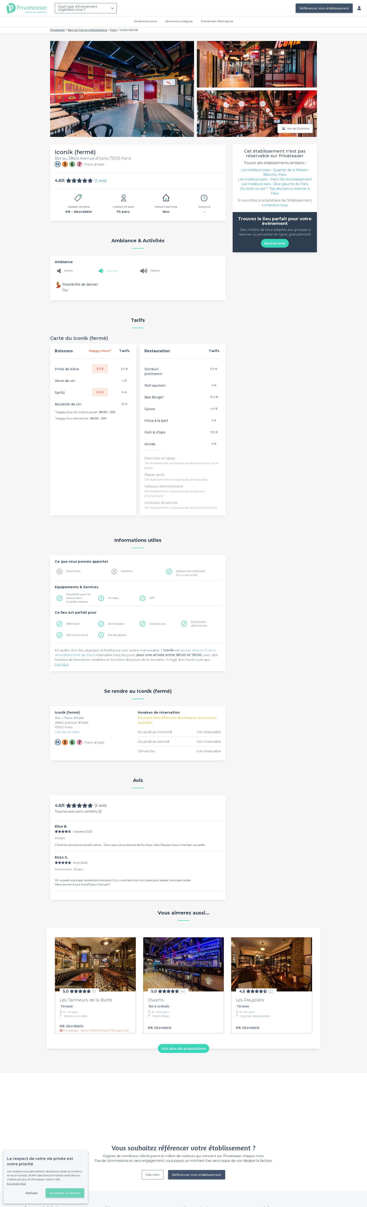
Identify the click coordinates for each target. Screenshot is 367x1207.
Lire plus (62, 664)
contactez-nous (274, 205)
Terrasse (113, 598)
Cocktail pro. (157, 623)
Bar (58, 718)
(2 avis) (100, 180)
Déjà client (153, 1174)
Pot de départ (117, 635)
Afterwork (73, 623)
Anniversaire (116, 623)
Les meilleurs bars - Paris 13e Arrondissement (275, 179)
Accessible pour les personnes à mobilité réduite (78, 597)
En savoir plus (16, 1183)
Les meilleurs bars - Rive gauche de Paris (274, 184)
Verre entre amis (77, 635)
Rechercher (275, 243)
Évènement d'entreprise (217, 21)
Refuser (32, 1193)
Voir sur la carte (67, 732)
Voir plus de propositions (183, 1048)
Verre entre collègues (179, 21)
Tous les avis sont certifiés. (78, 811)
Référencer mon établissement (324, 8)
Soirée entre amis (145, 21)
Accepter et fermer (65, 1193)
